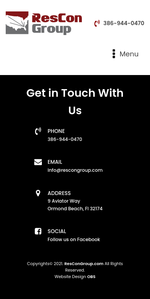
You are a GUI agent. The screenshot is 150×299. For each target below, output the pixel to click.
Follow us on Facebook (74, 239)
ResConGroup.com (84, 264)
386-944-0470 (124, 23)
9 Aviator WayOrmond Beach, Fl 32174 (75, 205)
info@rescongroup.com (75, 170)
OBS (91, 277)
